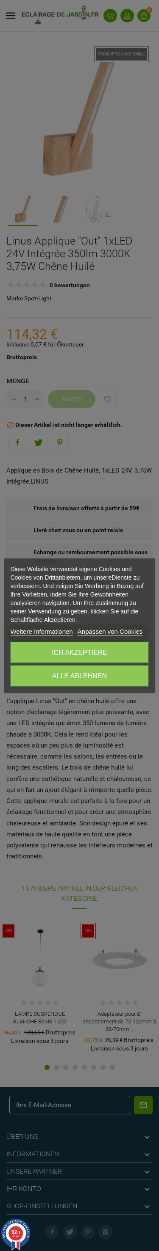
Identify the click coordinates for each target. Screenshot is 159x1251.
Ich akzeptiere (79, 652)
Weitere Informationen (41, 631)
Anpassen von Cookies (110, 631)
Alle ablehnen (79, 675)
